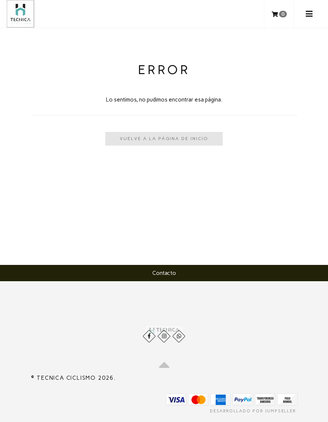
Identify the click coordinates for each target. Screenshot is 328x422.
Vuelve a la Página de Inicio (164, 138)
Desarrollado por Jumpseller (253, 411)
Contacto (164, 273)
